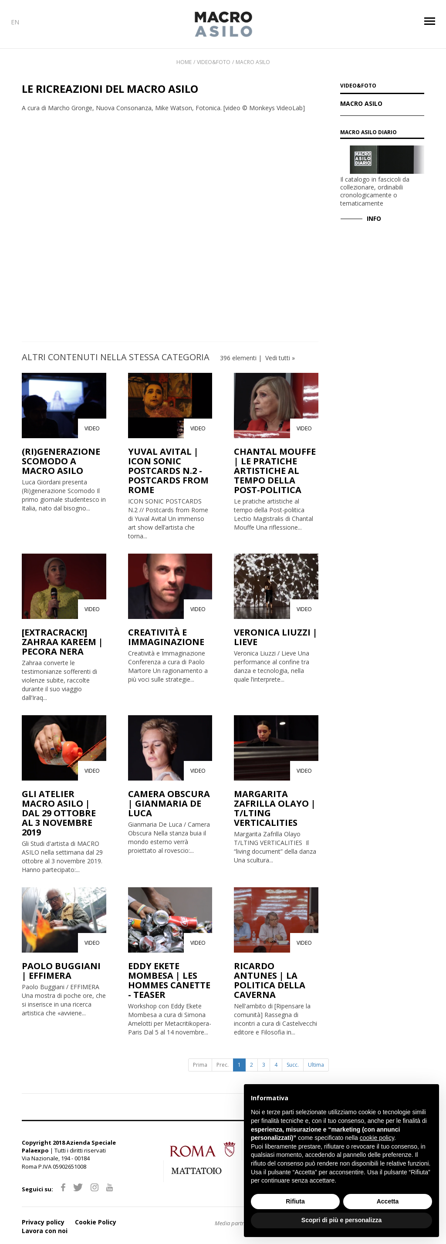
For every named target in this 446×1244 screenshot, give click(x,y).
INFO (374, 218)
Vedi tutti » (280, 358)
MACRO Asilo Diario (368, 132)
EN (15, 22)
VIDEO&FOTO (358, 86)
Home (184, 62)
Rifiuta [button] (295, 1201)
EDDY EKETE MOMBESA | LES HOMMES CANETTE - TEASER (169, 980)
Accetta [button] (388, 1201)
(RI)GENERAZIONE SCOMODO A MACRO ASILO (61, 461)
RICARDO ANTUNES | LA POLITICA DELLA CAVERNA (269, 980)
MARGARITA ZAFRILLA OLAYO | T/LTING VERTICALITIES (275, 808)
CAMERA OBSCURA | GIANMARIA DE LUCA (169, 803)
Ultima (316, 1064)
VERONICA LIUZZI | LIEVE (276, 637)
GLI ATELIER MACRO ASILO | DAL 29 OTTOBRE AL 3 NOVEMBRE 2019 (59, 813)
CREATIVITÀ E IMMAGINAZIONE (166, 637)
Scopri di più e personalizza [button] (341, 1220)
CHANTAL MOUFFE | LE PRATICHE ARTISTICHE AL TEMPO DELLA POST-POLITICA (275, 471)
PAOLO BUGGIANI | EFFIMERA (61, 970)
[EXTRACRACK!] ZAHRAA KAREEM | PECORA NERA (62, 641)
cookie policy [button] (377, 1137)
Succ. (293, 1064)
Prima (200, 1064)
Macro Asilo (253, 62)
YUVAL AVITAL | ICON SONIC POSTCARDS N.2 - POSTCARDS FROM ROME (168, 471)
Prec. (222, 1064)
